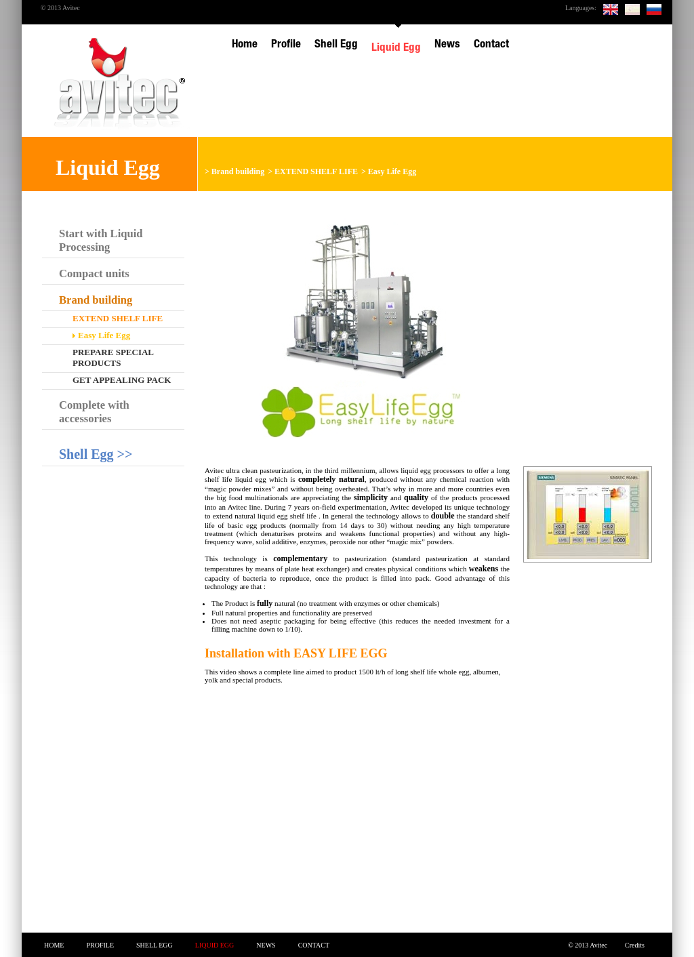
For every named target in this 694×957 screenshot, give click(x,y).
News (265, 945)
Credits (635, 945)
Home (54, 945)
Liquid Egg (214, 945)
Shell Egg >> (95, 454)
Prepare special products (113, 357)
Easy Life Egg (392, 171)
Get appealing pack (122, 380)
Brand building (237, 171)
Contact (313, 945)
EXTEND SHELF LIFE (316, 171)
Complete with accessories (94, 412)
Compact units (94, 273)
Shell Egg (154, 945)
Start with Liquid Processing (101, 240)
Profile (100, 945)
